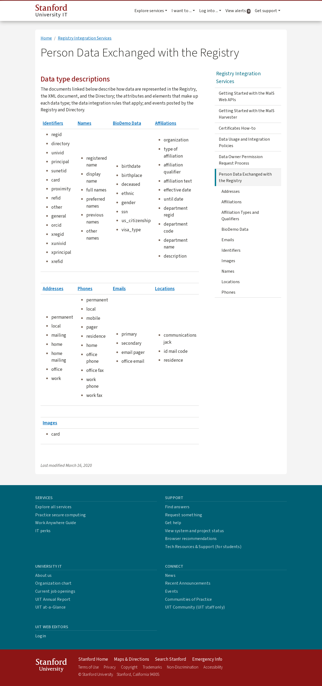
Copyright (129, 667)
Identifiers (53, 123)
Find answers (177, 507)
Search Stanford (170, 659)
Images (50, 423)
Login (40, 636)
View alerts (239, 11)
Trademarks (152, 667)
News (170, 575)
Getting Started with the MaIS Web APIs (246, 96)
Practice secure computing (60, 515)
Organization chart (53, 583)
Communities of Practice (188, 599)
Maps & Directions (131, 659)
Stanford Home (93, 659)
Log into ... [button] (208, 11)
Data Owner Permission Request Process (241, 160)
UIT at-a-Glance (50, 607)
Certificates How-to (237, 128)
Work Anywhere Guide (55, 523)
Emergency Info (207, 659)
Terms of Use (88, 667)
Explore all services (53, 507)
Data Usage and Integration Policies (244, 142)
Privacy (110, 667)
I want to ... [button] (181, 11)
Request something (183, 515)
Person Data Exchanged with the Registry (245, 177)
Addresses (53, 288)
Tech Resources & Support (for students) (203, 547)
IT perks (43, 531)
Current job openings (55, 591)
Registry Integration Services (85, 38)
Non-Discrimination (182, 667)
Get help (173, 523)
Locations (165, 288)
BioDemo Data (127, 123)
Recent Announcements (187, 583)
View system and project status (194, 531)
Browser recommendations (191, 539)
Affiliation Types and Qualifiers (240, 215)
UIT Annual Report (52, 599)
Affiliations (165, 123)
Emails (119, 288)
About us (43, 575)
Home (46, 38)
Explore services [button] (149, 11)
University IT (51, 11)
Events (171, 591)
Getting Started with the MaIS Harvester (246, 114)
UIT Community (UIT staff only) (195, 607)
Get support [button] (266, 11)
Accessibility (213, 667)
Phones (85, 288)
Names (84, 123)
